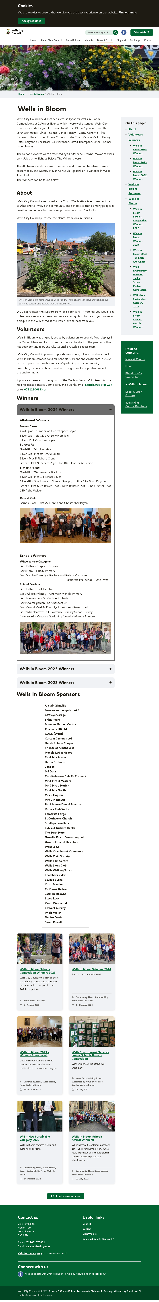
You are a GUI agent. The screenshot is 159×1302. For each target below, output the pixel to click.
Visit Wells (141, 32)
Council (87, 1225)
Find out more (128, 13)
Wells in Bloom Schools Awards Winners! (138, 319)
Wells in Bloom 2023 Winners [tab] (48, 669)
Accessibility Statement (89, 1293)
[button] (115, 32)
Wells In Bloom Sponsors (134, 188)
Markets (89, 40)
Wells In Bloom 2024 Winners (140, 149)
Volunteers (135, 135)
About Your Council (51, 40)
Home (33, 40)
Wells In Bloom (133, 201)
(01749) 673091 (35, 1244)
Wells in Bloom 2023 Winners (140, 162)
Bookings (135, 40)
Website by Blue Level (127, 1293)
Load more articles (65, 1198)
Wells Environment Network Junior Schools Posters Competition (140, 278)
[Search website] (101, 32)
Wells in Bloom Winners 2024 (137, 239)
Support (121, 40)
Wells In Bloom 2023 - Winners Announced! (140, 255)
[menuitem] (33, 41)
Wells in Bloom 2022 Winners (140, 175)
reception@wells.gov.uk (37, 1248)
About (132, 129)
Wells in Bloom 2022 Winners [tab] (48, 683)
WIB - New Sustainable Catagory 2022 (139, 300)
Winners (134, 140)
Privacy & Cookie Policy (62, 1293)
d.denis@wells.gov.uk (98, 385)
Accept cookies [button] (31, 21)
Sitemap (108, 1293)
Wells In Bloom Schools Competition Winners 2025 (140, 218)
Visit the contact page (30, 1255)
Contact (148, 40)
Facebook (98, 1275)
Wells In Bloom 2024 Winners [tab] (48, 409)
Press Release (73, 40)
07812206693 (35, 390)
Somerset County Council (98, 1241)
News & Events (105, 40)
